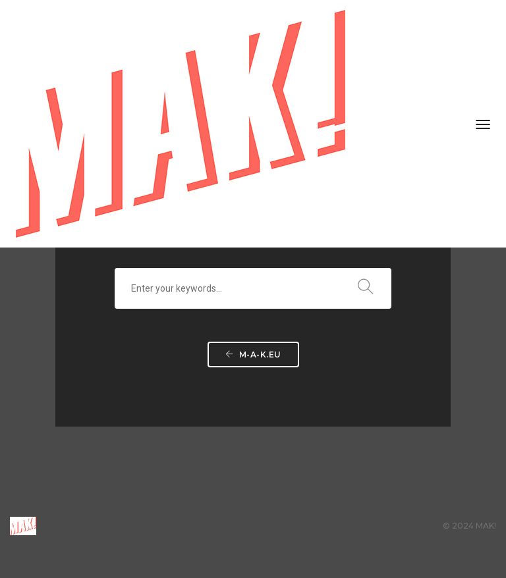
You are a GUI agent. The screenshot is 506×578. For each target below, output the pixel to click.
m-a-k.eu (253, 354)
